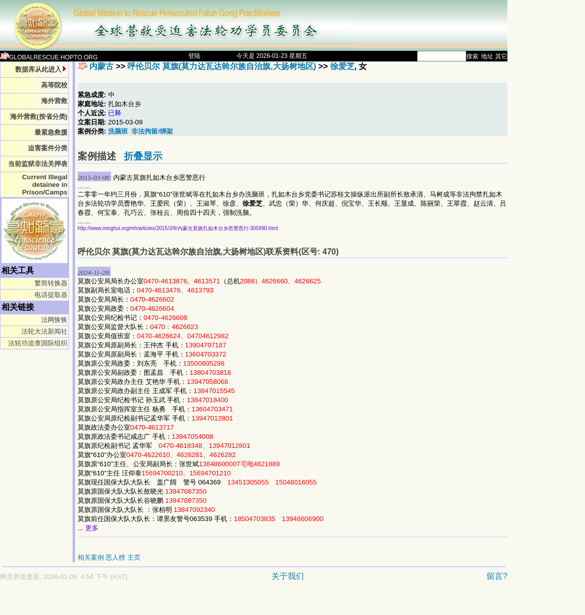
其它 (501, 56)
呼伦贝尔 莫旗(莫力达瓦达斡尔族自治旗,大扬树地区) (221, 66)
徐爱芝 (342, 66)
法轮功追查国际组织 (37, 343)
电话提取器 (51, 295)
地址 (487, 56)
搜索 (472, 56)
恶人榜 (115, 557)
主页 (134, 557)
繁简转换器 (51, 283)
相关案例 (91, 557)
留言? (497, 576)
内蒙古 (101, 66)
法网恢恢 (54, 319)
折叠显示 (143, 156)
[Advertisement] (218, 603)
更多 (91, 528)
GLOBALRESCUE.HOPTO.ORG (49, 57)
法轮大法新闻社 (44, 331)
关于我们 (287, 576)
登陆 (194, 55)
